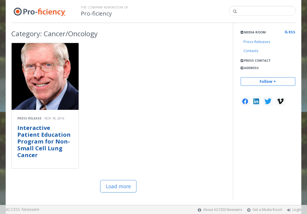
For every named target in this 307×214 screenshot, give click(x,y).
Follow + (268, 81)
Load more (118, 186)
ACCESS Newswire (22, 209)
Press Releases (256, 41)
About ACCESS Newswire (222, 209)
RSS (290, 32)
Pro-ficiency (96, 13)
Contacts (250, 50)
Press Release (29, 118)
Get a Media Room (267, 209)
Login (297, 209)
